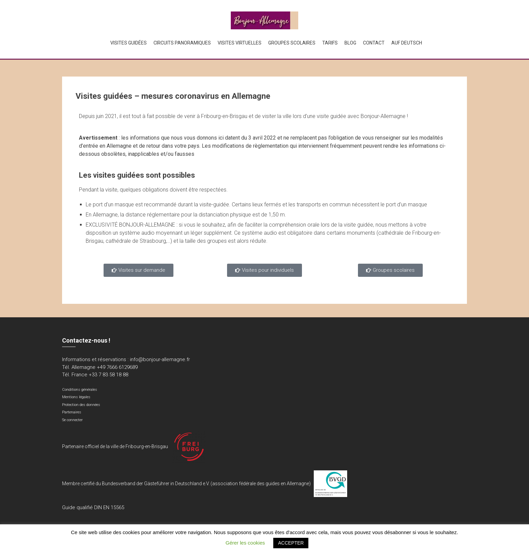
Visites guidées (128, 43)
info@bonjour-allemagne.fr (160, 359)
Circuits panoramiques (182, 43)
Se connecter (72, 420)
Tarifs (330, 43)
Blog (350, 43)
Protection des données (81, 405)
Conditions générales (79, 389)
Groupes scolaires (291, 43)
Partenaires (71, 412)
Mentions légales (76, 397)
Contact (374, 43)
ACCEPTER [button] (291, 543)
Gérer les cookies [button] (245, 543)
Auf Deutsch (406, 43)
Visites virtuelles (239, 43)
